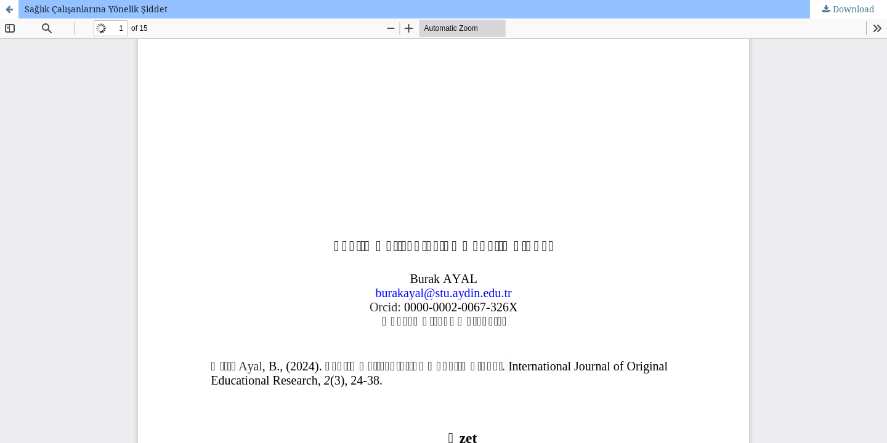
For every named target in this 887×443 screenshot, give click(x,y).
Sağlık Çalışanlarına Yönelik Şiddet (96, 9)
